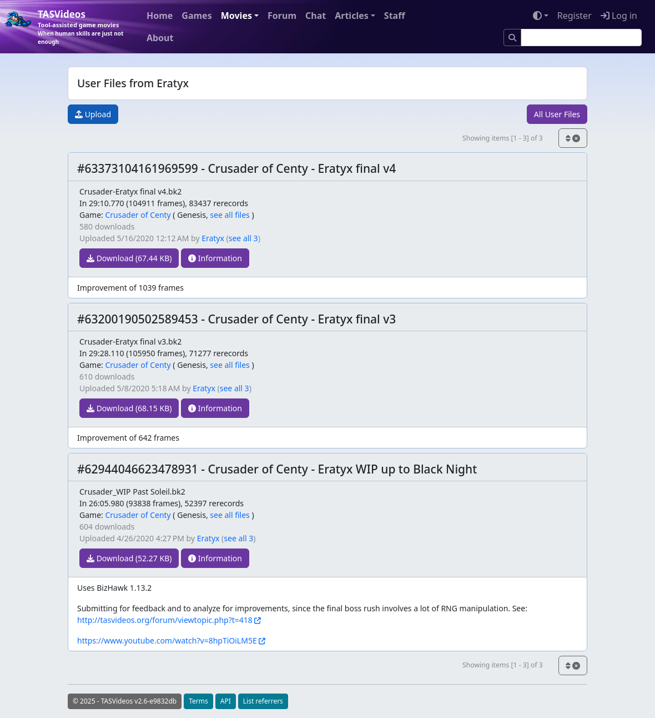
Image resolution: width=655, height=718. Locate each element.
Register (574, 15)
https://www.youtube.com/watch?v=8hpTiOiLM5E (167, 640)
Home (160, 15)
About (160, 38)
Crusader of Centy (137, 215)
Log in (619, 15)
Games (196, 15)
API (225, 701)
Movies (236, 15)
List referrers (263, 701)
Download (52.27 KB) (129, 558)
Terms (198, 701)
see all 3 (243, 238)
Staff (394, 15)
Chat (315, 15)
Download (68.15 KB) (129, 408)
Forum (282, 15)
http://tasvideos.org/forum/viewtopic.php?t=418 (165, 620)
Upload (93, 114)
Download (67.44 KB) (129, 258)
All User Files (557, 114)
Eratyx (212, 238)
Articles (352, 15)
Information (215, 258)
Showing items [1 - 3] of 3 (502, 138)
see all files (230, 215)
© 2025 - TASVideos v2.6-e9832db (125, 701)
